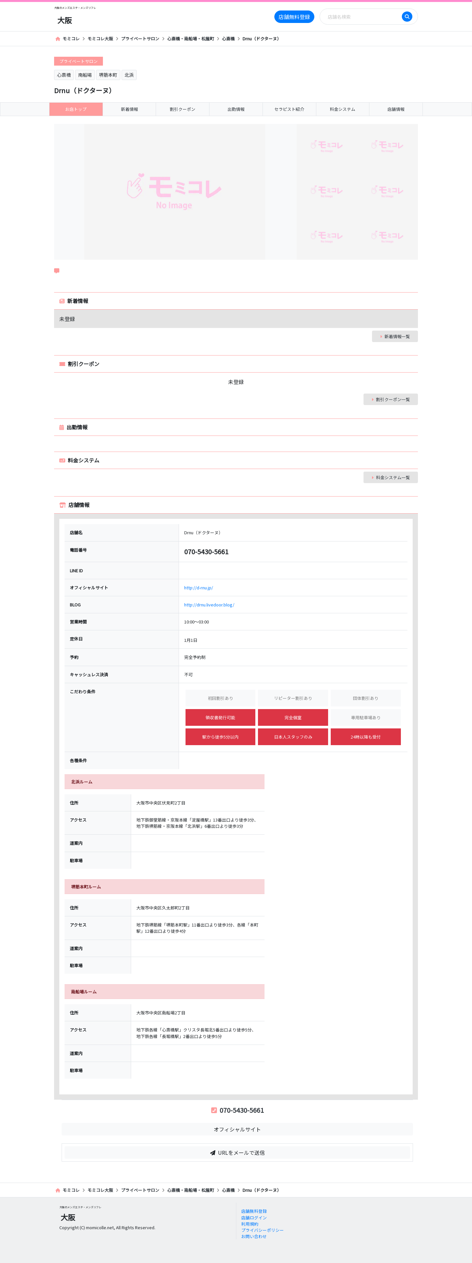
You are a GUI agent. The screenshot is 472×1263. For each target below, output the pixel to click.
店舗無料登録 (294, 17)
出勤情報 (236, 109)
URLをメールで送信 (237, 1152)
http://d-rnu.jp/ (198, 587)
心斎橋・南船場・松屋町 (190, 38)
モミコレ (67, 38)
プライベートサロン (140, 38)
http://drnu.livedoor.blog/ (209, 604)
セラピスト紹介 (289, 109)
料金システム (342, 109)
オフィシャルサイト (237, 1129)
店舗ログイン (254, 1217)
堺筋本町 (108, 74)
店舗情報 (395, 109)
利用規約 (249, 1224)
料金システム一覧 (390, 477)
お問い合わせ (254, 1236)
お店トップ (76, 109)
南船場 (85, 74)
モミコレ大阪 (100, 38)
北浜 (129, 74)
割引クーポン (182, 109)
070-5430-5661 (237, 1110)
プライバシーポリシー (262, 1230)
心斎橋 (228, 38)
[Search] (363, 16)
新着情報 (129, 109)
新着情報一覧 (395, 336)
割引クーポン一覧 (390, 399)
